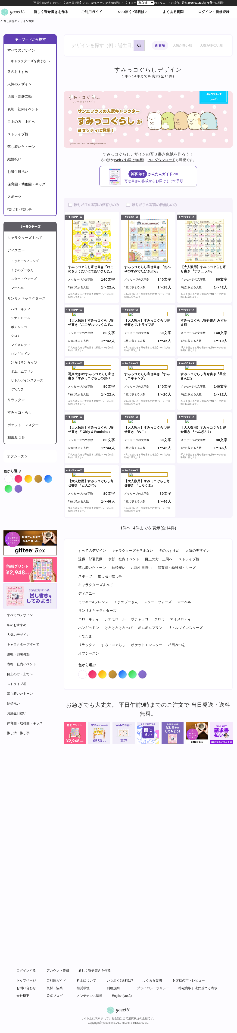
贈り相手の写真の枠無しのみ (154, 205)
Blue (122, 674)
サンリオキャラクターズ (26, 298)
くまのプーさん (22, 270)
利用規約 (113, 988)
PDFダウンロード (161, 160)
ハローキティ (20, 309)
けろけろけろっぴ (24, 362)
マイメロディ (20, 345)
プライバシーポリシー (153, 988)
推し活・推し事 (19, 209)
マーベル (17, 288)
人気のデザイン (19, 84)
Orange (102, 674)
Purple (142, 674)
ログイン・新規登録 (213, 12)
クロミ (16, 336)
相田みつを (16, 437)
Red (92, 674)
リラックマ (16, 400)
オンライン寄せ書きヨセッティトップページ (12, 12)
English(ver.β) (122, 996)
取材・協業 (55, 988)
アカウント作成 (58, 970)
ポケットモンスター (23, 425)
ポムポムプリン (22, 371)
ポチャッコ (19, 327)
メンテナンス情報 (90, 996)
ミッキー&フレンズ (25, 261)
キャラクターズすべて (24, 238)
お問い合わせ (26, 988)
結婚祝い (14, 159)
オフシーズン (17, 456)
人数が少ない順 (211, 45)
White (82, 674)
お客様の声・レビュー (188, 980)
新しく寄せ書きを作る (51, 12)
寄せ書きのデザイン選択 (18, 21)
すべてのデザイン (21, 50)
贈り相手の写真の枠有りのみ (96, 205)
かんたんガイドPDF (153, 176)
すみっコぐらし (19, 412)
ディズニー (16, 250)
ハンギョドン (20, 353)
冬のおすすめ (17, 71)
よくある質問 (173, 12)
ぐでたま (17, 389)
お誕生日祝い (17, 172)
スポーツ (14, 197)
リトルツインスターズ (27, 380)
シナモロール (20, 318)
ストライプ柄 (17, 134)
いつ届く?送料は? (132, 12)
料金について (86, 980)
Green (132, 674)
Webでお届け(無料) (129, 160)
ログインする (26, 970)
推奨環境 (83, 988)
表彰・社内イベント (23, 109)
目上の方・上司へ (21, 122)
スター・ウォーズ (24, 279)
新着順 (160, 45)
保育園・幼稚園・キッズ (26, 184)
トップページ (26, 980)
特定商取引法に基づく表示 (197, 988)
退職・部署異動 (19, 96)
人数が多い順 (182, 45)
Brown (112, 674)
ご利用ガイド (91, 12)
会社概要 (22, 996)
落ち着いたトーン (21, 147)
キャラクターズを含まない (30, 61)
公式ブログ (55, 996)
